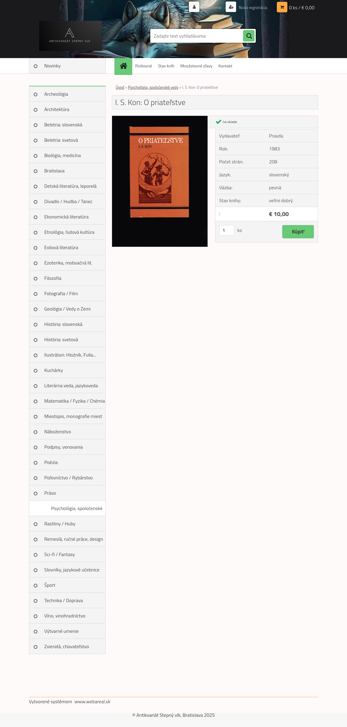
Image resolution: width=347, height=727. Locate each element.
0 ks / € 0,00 (301, 7)
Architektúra (56, 109)
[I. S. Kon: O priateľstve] (160, 118)
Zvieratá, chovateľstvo (66, 646)
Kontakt (225, 66)
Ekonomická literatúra (66, 216)
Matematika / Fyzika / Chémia (74, 400)
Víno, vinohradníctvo (64, 615)
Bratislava (54, 170)
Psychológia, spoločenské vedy (76, 510)
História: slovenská (63, 324)
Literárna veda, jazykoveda (71, 385)
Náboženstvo (57, 431)
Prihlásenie (212, 7)
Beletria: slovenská (63, 124)
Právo (50, 493)
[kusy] (226, 230)
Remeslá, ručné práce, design (73, 539)
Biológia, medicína (62, 155)
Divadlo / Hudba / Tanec (68, 201)
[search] (248, 36)
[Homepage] (125, 65)
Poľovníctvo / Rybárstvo (68, 477)
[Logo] (70, 36)
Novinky (52, 65)
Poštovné (143, 66)
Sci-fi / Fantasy (59, 554)
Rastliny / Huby (59, 523)
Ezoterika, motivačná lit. (68, 262)
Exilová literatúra (61, 247)
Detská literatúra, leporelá (70, 186)
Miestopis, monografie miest (73, 416)
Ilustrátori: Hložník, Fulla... (70, 354)
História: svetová (61, 339)
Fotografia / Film (61, 293)
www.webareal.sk (92, 701)
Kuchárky (53, 370)
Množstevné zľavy (196, 66)
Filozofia (52, 278)
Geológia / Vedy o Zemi (67, 308)
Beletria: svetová (61, 140)
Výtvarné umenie (61, 631)
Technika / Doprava (63, 600)
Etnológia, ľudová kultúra (69, 232)
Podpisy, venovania (63, 446)
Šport (49, 585)
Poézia (51, 462)
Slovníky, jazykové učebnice (71, 569)
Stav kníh (166, 66)
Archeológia (56, 93)
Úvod (120, 87)
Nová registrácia (252, 7)
